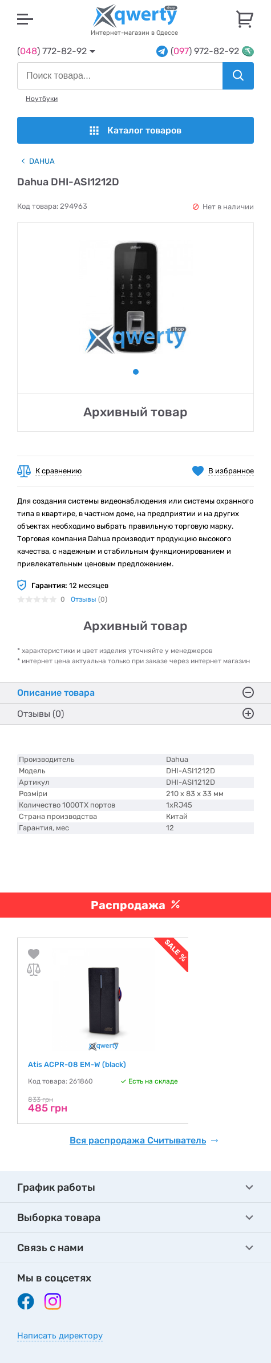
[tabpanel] (135, 297)
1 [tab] (136, 372)
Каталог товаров (135, 130)
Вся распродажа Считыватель (144, 1140)
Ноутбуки (42, 99)
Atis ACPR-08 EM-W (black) (77, 1064)
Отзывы (83, 599)
